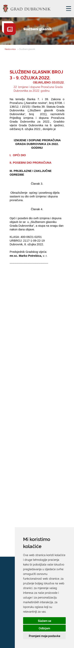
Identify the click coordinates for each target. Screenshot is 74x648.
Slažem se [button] (44, 620)
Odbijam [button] (44, 628)
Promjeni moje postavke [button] (44, 636)
